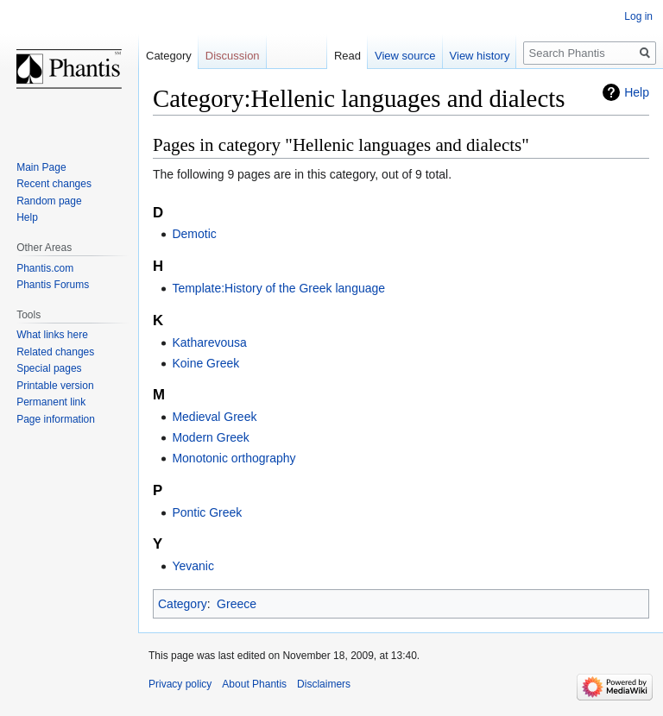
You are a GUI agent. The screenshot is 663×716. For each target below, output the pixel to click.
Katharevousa (209, 342)
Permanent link (50, 402)
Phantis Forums (52, 285)
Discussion (232, 55)
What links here (52, 335)
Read (347, 55)
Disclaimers (323, 684)
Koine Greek (205, 363)
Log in (638, 16)
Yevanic (193, 566)
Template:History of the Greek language (278, 288)
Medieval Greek (214, 417)
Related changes (55, 352)
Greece (236, 604)
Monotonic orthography (233, 458)
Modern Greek (210, 437)
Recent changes (54, 184)
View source (405, 55)
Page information (55, 419)
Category (182, 604)
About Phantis (254, 684)
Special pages (48, 368)
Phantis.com (44, 268)
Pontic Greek (207, 512)
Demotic (194, 234)
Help (636, 92)
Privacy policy (180, 684)
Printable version (54, 386)
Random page (48, 201)
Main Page (41, 167)
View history (480, 55)
